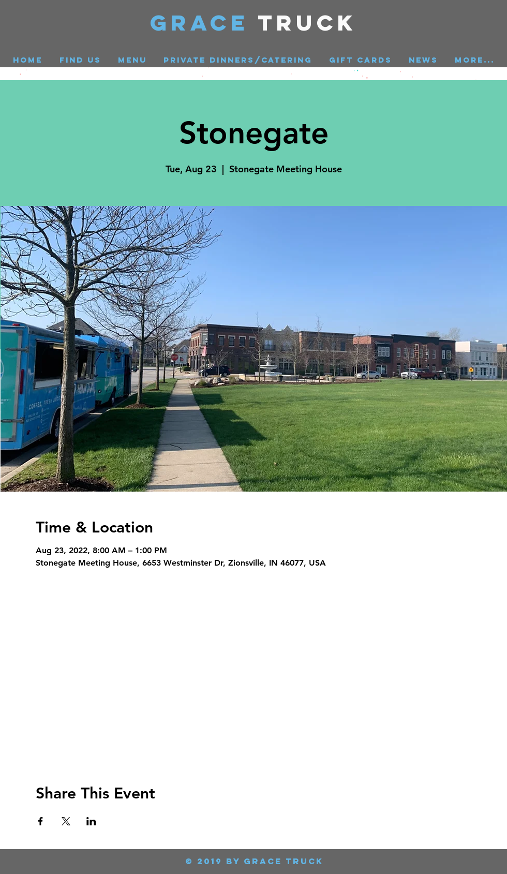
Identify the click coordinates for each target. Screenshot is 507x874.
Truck (307, 22)
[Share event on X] (66, 821)
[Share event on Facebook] (41, 821)
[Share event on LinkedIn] (91, 821)
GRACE (204, 22)
